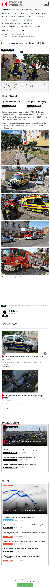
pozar (29, 305)
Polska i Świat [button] (28, 20)
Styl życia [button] (15, 20)
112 (6, 34)
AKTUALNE (6, 13)
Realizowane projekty (11, 27)
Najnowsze (6, 10)
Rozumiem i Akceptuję (25, 585)
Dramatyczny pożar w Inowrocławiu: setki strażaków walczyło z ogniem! (37, 102)
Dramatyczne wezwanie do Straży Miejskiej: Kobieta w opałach (11, 102)
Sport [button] (5, 16)
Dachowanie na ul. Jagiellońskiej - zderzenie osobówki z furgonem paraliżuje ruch (24, 541)
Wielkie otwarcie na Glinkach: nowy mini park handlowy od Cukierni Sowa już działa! (24, 525)
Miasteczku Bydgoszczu (30, 27)
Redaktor (16, 52)
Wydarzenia (38, 10)
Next (45, 353)
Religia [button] (41, 16)
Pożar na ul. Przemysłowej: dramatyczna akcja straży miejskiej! (20, 465)
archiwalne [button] (7, 30)
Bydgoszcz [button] (27, 10)
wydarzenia (16, 305)
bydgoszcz (9, 305)
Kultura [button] (15, 13)
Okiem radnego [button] (9, 23)
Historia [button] (32, 16)
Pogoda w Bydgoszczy (38, 13)
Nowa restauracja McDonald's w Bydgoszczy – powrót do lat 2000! (21, 549)
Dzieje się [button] (16, 10)
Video (17, 30)
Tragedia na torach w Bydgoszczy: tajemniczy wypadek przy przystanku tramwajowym (22, 557)
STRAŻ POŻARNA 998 (17, 34)
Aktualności (24, 305)
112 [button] (12, 16)
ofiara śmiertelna (37, 305)
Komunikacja (21, 16)
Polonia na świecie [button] (25, 23)
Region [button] (24, 13)
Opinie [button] (5, 20)
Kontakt (24, 30)
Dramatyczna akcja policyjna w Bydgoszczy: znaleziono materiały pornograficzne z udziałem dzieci (24, 533)
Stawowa (45, 305)
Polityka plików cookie (33, 582)
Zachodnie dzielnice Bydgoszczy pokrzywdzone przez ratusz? (19, 517)
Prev (4, 353)
